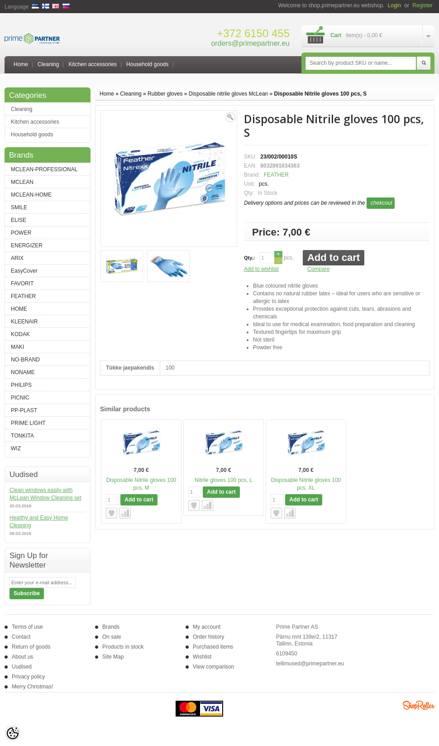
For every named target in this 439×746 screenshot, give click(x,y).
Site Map (113, 657)
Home (21, 64)
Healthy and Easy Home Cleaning (39, 522)
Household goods (147, 64)
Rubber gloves (165, 94)
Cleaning (48, 64)
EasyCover (24, 271)
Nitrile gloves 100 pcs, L (223, 480)
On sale (111, 637)
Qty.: (249, 257)
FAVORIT (22, 283)
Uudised (22, 667)
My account (206, 627)
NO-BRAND (25, 359)
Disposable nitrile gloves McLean (228, 94)
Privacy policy (28, 677)
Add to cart (333, 257)
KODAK (20, 334)
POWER (21, 233)
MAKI (17, 347)
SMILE (19, 207)
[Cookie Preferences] (13, 733)
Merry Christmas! (32, 686)
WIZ (16, 448)
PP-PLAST (24, 410)
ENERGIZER (27, 245)
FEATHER (23, 296)
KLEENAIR (24, 321)
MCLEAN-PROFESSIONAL (44, 169)
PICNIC (20, 398)
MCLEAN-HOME (31, 195)
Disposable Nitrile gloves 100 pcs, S (320, 94)
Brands (110, 627)
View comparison (213, 667)
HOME (19, 309)
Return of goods (31, 647)
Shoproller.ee (418, 705)
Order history (208, 637)
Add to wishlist (261, 269)
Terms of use (27, 627)
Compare (318, 269)
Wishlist (202, 657)
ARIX (17, 258)
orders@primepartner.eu (250, 43)
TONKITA (22, 436)
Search (423, 63)
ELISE (18, 220)
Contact (21, 637)
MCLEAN (22, 182)
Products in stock (122, 647)
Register (422, 5)
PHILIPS (21, 385)
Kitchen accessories (92, 64)
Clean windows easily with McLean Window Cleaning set (45, 494)
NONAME (23, 372)
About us (22, 657)
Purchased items (213, 647)
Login (394, 5)
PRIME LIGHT (28, 423)
